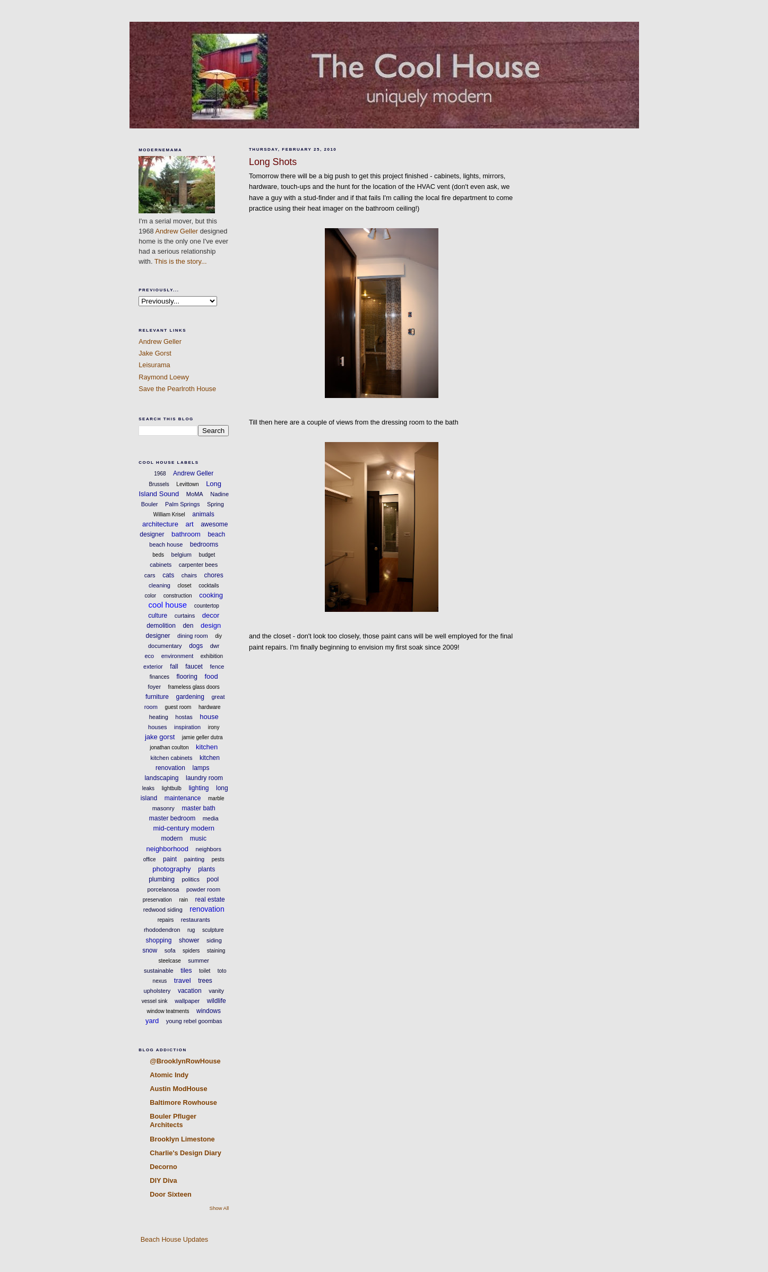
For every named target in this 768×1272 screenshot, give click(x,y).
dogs (196, 646)
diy (218, 636)
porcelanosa (163, 889)
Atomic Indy (169, 1075)
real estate (210, 899)
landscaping (161, 778)
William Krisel (169, 514)
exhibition (212, 656)
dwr (215, 646)
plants (206, 869)
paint (170, 859)
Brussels (159, 484)
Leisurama (154, 365)
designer (158, 635)
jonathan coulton (169, 747)
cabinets (160, 564)
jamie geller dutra (202, 737)
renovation (206, 909)
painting (194, 859)
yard (152, 1021)
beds (158, 555)
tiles (186, 970)
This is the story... (180, 261)
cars (150, 575)
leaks (148, 788)
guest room (178, 707)
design (211, 625)
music (198, 838)
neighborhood (167, 849)
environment (177, 656)
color (150, 596)
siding (214, 940)
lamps (201, 768)
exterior (153, 666)
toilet (204, 971)
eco (149, 656)
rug (191, 930)
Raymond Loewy (164, 377)
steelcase (169, 961)
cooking (211, 595)
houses (157, 727)
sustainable (159, 970)
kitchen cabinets (172, 758)
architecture (160, 524)
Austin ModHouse (178, 1089)
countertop (206, 606)
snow (149, 950)
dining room (192, 636)
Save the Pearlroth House (177, 389)
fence (217, 666)
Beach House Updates (173, 1239)
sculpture (213, 930)
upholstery (157, 991)
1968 (160, 474)
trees (205, 980)
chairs (189, 575)
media (211, 818)
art (189, 524)
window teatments (167, 1011)
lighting (198, 788)
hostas (183, 717)
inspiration (187, 727)
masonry (163, 808)
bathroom (186, 534)
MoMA (194, 494)
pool (213, 879)
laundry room (204, 778)
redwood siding (163, 909)
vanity (216, 991)
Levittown (187, 484)
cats (168, 575)
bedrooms (204, 544)
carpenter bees (198, 564)
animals (203, 514)
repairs (166, 920)
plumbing (162, 879)
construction (177, 596)
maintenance (183, 798)
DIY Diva (163, 1180)
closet (184, 586)
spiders (191, 951)
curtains (185, 615)
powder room (203, 889)
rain (183, 900)
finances (159, 677)
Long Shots (273, 162)
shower (189, 940)
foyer (154, 686)
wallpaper (187, 1001)
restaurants (195, 919)
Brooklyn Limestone (182, 1139)
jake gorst (160, 737)
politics (191, 879)
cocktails (209, 586)
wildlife (216, 1001)
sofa (170, 950)
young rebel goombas (194, 1021)
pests (218, 859)
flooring (187, 676)
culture (157, 615)
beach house (166, 544)
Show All (219, 1208)
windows (208, 1011)
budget (207, 555)
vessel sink (155, 1001)
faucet (194, 666)
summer (198, 960)
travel (182, 980)
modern (172, 838)
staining (216, 951)
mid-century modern (183, 828)
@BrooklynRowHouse (185, 1061)
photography (171, 869)
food (211, 676)
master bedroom (172, 818)
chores (213, 575)
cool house (168, 604)
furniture (157, 696)
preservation (157, 900)
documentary (165, 646)
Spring (215, 504)
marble (216, 798)
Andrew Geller (176, 231)
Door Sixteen (171, 1194)
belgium (181, 554)
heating (158, 717)
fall (174, 666)
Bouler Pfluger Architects (173, 1120)
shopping (159, 940)
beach (216, 534)
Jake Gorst (155, 353)
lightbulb (172, 788)
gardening (190, 696)
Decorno (163, 1167)
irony (214, 727)
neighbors (208, 849)
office (149, 859)
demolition (161, 625)
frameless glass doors (194, 687)
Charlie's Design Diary (185, 1153)
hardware (210, 707)
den (188, 625)
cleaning (159, 585)
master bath (198, 808)
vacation (190, 990)
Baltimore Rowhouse (183, 1102)
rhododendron (162, 930)
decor (211, 615)
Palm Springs (182, 504)
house (209, 717)
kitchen (207, 747)
